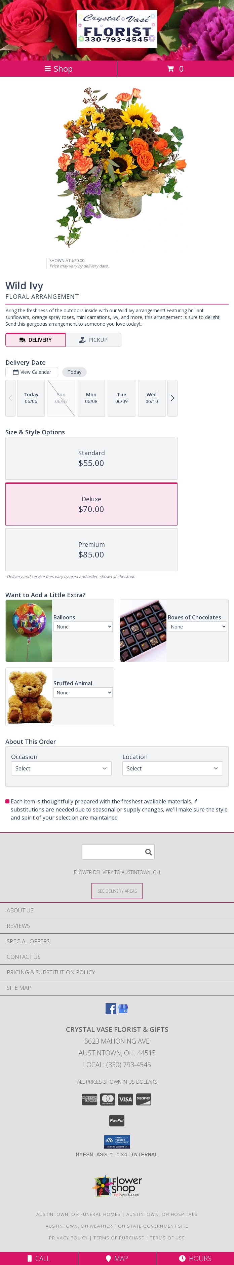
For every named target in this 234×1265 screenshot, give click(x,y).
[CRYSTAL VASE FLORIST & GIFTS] (117, 44)
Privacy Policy (68, 1238)
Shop (58, 68)
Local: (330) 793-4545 (117, 1064)
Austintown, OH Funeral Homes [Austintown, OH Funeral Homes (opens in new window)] (78, 1214)
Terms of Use (167, 1238)
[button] (117, 1142)
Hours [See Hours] (195, 1258)
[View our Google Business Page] (123, 1012)
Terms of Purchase (118, 1238)
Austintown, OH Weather (79, 1226)
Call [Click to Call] (39, 1258)
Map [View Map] (117, 1258)
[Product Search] (118, 852)
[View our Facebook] (111, 1012)
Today (74, 372)
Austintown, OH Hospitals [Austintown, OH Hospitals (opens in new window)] (162, 1214)
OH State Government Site (153, 1226)
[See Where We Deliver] (117, 891)
